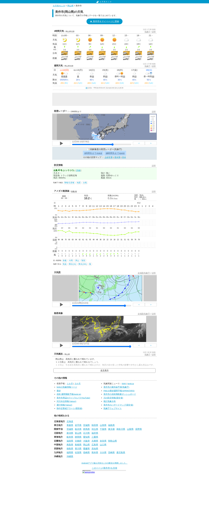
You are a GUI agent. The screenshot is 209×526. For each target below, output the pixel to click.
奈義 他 (74, 191)
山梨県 (130, 429)
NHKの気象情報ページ (67, 387)
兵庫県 (95, 441)
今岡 (71, 260)
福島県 (111, 425)
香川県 (78, 448)
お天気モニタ (104, 2)
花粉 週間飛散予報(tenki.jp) (69, 394)
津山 (77, 260)
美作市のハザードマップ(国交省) (118, 405)
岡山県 (70, 6)
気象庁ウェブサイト (112, 408)
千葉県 (103, 429)
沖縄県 (70, 456)
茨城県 (70, 429)
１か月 (70, 384)
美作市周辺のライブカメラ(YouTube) (73, 398)
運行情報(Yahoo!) (64, 405)
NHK (124, 384)
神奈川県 (120, 429)
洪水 (124, 157)
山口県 (103, 444)
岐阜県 (70, 437)
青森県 (70, 425)
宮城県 (86, 425)
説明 (154, 32)
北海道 (70, 421)
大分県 (103, 452)
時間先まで (93, 153)
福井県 (95, 433)
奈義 (64, 260)
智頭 (83, 260)
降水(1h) (72, 264)
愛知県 (86, 437)
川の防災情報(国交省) (113, 398)
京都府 (78, 441)
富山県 (78, 433)
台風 (85, 183)
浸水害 (117, 157)
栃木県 (78, 429)
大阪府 (86, 441)
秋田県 (95, 425)
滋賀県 (70, 441)
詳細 (78, 170)
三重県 (95, 437)
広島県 (95, 444)
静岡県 (78, 437)
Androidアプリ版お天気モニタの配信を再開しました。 (104, 463)
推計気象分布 (109, 401)
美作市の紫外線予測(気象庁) (116, 387)
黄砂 (59, 391)
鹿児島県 (120, 452)
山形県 (103, 425)
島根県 (78, 444)
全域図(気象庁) (144, 273)
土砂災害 (109, 157)
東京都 (111, 429)
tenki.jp (131, 384)
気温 (64, 264)
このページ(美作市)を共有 (104, 468)
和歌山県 (112, 441)
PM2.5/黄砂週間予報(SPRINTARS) (119, 391)
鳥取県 (70, 444)
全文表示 (104, 370)
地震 (79, 183)
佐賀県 (78, 452)
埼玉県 (95, 429)
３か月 (77, 384)
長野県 (138, 429)
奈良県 (103, 441)
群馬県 (86, 429)
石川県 (86, 433)
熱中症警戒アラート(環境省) (69, 408)
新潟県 (70, 433)
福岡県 (70, 452)
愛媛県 (86, 448)
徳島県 (70, 448)
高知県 (95, 448)
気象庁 (147, 32)
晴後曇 (64, 76)
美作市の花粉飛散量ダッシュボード (119, 394)
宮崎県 (111, 452)
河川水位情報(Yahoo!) (66, 401)
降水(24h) (83, 264)
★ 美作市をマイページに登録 (104, 21)
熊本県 (95, 452)
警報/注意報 (69, 183)
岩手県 (78, 425)
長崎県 (86, 452)
